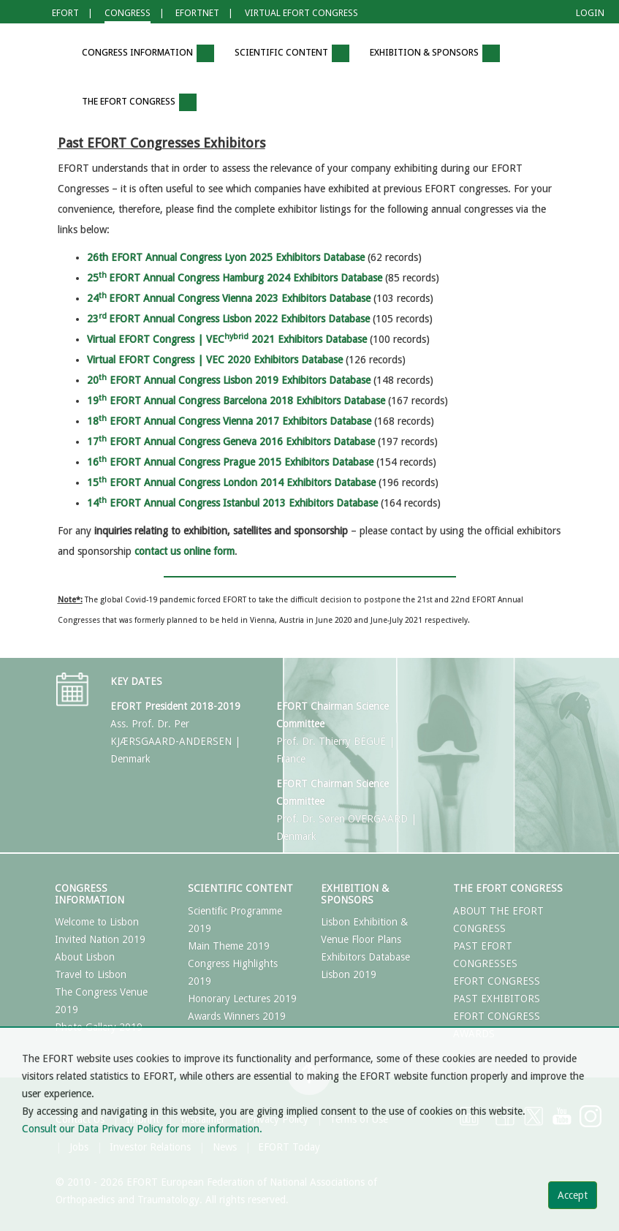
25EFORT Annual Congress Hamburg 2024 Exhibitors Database (234, 278)
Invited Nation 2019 (100, 939)
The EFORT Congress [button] (139, 102)
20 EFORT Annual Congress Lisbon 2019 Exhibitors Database (229, 380)
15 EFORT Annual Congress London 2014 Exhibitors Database (231, 482)
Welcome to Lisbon (97, 922)
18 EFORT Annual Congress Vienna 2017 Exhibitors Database (229, 421)
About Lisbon (85, 957)
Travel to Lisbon (90, 974)
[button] (50, 54)
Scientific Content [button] (292, 53)
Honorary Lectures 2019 (242, 998)
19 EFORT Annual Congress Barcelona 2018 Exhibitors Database (236, 400)
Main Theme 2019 (229, 946)
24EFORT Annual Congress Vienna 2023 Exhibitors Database (229, 298)
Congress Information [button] (148, 53)
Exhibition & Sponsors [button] (435, 53)
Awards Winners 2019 (237, 1016)
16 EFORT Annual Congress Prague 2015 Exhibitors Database (230, 462)
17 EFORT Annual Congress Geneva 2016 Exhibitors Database (231, 441)
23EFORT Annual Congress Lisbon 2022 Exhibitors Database (228, 319)
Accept (573, 1195)
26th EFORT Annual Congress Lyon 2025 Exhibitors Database (226, 257)
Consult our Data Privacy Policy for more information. (142, 1129)
